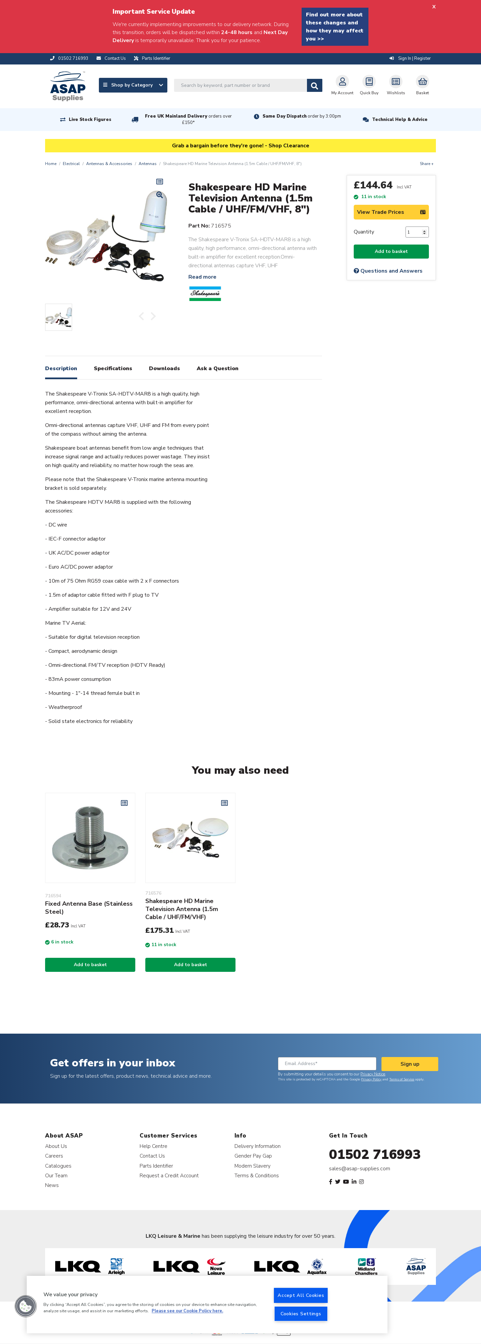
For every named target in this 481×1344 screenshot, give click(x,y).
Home (50, 163)
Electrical (71, 163)
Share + (427, 163)
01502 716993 (375, 1155)
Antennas (148, 163)
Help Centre (153, 1146)
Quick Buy (369, 85)
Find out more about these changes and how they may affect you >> (334, 26)
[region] (207, 1304)
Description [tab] (61, 368)
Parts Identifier (156, 1165)
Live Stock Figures (90, 120)
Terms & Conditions (256, 1175)
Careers (54, 1155)
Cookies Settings (301, 1313)
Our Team (56, 1175)
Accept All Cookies (301, 1295)
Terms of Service (401, 1079)
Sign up (410, 1064)
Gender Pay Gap (253, 1155)
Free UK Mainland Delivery (188, 119)
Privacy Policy (371, 1079)
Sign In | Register (410, 58)
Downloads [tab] (164, 368)
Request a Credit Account (169, 1175)
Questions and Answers (388, 271)
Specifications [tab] (113, 368)
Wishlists (396, 85)
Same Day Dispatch (302, 116)
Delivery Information (257, 1146)
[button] (25, 1306)
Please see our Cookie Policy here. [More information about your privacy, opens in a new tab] (187, 1311)
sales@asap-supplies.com (359, 1168)
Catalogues (58, 1165)
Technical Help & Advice (400, 120)
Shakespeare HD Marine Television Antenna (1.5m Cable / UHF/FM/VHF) (181, 909)
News (52, 1185)
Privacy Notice (372, 1074)
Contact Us (152, 1155)
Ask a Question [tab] (217, 368)
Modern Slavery (252, 1165)
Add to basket (391, 251)
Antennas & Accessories (109, 163)
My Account (342, 85)
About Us (56, 1146)
